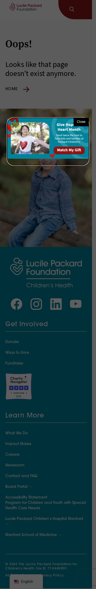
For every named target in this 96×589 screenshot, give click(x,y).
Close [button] (81, 122)
